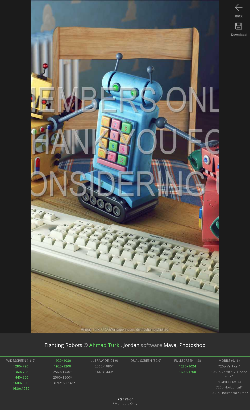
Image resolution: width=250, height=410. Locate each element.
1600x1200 (187, 372)
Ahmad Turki (105, 344)
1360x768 (20, 372)
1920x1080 (62, 360)
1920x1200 (62, 366)
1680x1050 (20, 388)
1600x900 (20, 383)
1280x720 (20, 366)
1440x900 (20, 377)
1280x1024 (187, 366)
